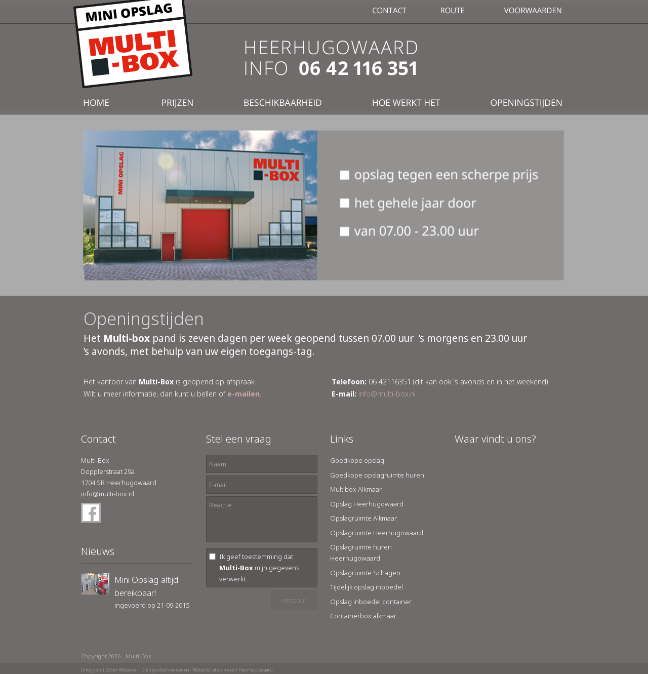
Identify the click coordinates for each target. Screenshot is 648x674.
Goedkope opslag (357, 460)
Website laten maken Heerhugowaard (232, 669)
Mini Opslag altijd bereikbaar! (146, 586)
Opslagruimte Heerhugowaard (376, 532)
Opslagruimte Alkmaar (363, 518)
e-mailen (243, 394)
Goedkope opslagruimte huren (377, 475)
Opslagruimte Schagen (365, 572)
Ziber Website (121, 669)
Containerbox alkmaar (363, 615)
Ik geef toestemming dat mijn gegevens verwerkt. (259, 567)
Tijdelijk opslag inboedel (366, 586)
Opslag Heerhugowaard (366, 503)
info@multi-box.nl (387, 394)
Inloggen (91, 669)
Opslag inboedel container (371, 601)
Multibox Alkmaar (356, 489)
